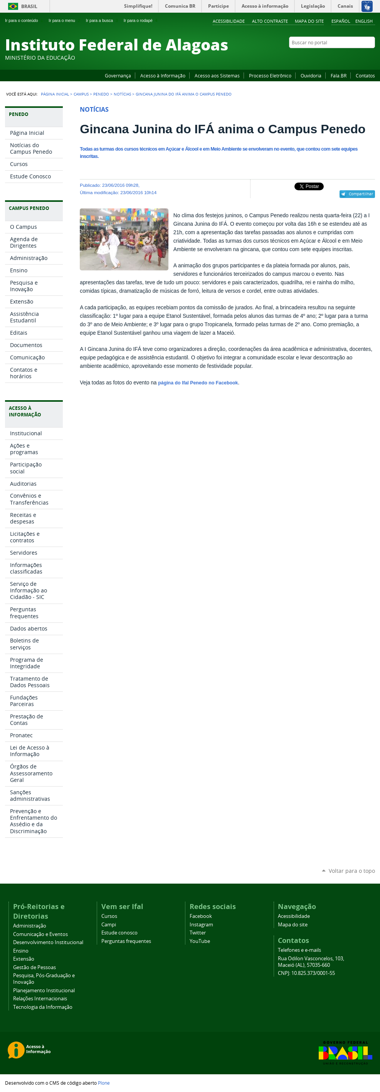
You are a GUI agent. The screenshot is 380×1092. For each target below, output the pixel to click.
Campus (81, 94)
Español (340, 21)
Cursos (109, 916)
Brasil (29, 6)
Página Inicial (55, 94)
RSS (371, 57)
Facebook (332, 57)
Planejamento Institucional (44, 990)
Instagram (352, 57)
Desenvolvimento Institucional (48, 942)
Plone (104, 1083)
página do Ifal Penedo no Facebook (198, 383)
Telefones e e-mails (299, 950)
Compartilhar (361, 193)
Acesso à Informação (162, 75)
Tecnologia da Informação (42, 1007)
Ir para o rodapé (141, 20)
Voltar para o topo (352, 870)
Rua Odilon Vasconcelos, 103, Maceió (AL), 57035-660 (311, 961)
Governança (118, 75)
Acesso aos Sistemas (217, 75)
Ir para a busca (102, 20)
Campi (108, 924)
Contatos (365, 75)
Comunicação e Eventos (40, 934)
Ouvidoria (311, 75)
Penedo (101, 94)
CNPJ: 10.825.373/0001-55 (306, 973)
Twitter (361, 57)
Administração (29, 926)
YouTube (342, 57)
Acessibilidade (229, 21)
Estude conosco (119, 932)
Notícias (122, 94)
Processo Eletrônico (270, 75)
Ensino (21, 951)
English (364, 21)
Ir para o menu (65, 20)
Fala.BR (338, 75)
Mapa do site (309, 21)
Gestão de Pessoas (34, 967)
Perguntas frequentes (126, 941)
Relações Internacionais (40, 998)
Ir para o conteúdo (24, 20)
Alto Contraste (270, 21)
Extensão (23, 959)
